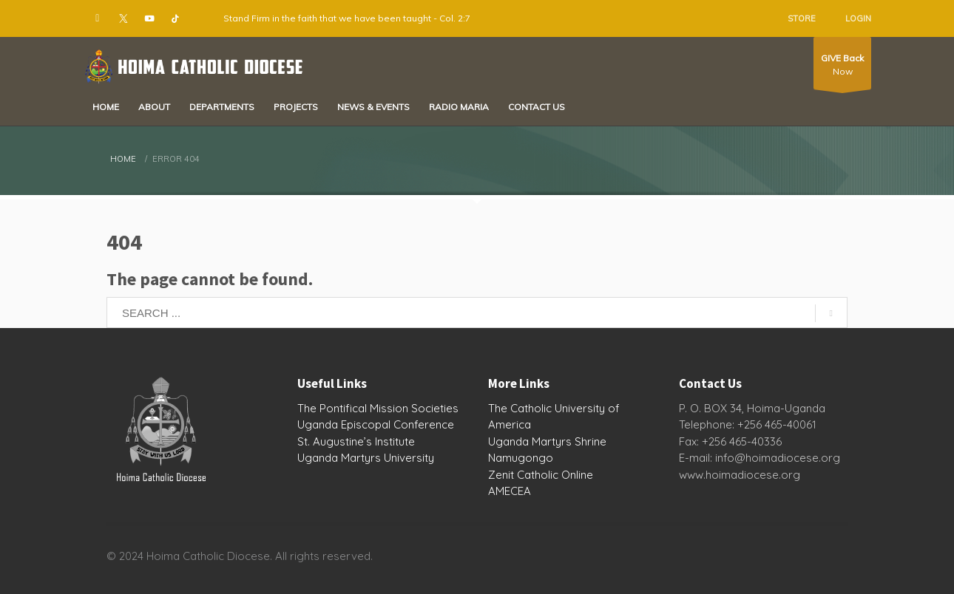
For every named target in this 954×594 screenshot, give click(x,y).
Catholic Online (555, 475)
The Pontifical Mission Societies (378, 408)
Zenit (501, 475)
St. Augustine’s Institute (356, 441)
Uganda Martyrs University (365, 458)
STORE (802, 18)
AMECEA (509, 491)
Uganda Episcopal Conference (375, 424)
